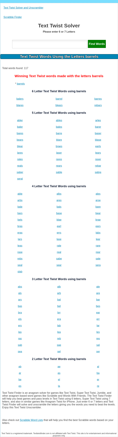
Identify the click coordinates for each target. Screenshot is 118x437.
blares (20, 105)
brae (98, 219)
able (20, 193)
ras (20, 338)
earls (98, 146)
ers (20, 325)
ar (20, 373)
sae (59, 345)
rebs (19, 258)
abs (20, 286)
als (20, 293)
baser (98, 133)
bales (59, 126)
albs (59, 193)
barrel (59, 98)
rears (59, 165)
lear (98, 239)
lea (59, 332)
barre (59, 133)
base (59, 213)
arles (98, 120)
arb (59, 293)
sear (58, 265)
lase (59, 239)
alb (59, 286)
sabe (59, 258)
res (98, 338)
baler (20, 126)
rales (20, 159)
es (20, 386)
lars (20, 239)
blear (20, 146)
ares (58, 200)
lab (59, 325)
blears (59, 105)
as (59, 373)
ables (59, 120)
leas (20, 245)
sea (20, 351)
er (98, 379)
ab (19, 366)
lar (98, 325)
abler (20, 120)
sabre (98, 172)
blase (98, 139)
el (59, 379)
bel (59, 306)
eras (19, 232)
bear (98, 213)
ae (59, 366)
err (98, 319)
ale (98, 286)
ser (98, 351)
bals (59, 206)
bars (19, 213)
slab (20, 271)
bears (20, 139)
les (98, 332)
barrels (21, 83)
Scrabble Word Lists (31, 420)
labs (98, 232)
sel (59, 351)
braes (59, 146)
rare (98, 245)
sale (98, 258)
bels (20, 219)
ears (97, 226)
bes (98, 306)
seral (20, 178)
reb (59, 338)
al (98, 366)
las (20, 332)
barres (98, 98)
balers (20, 98)
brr (59, 312)
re (98, 386)
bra (20, 312)
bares (20, 133)
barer (98, 126)
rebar (98, 165)
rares (59, 159)
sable (59, 172)
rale (59, 245)
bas (20, 306)
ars (20, 299)
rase (19, 252)
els (20, 319)
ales (98, 193)
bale (20, 206)
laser (59, 152)
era (59, 319)
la (59, 386)
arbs (19, 200)
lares (20, 152)
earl (59, 226)
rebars (98, 105)
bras (19, 226)
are (98, 293)
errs (59, 232)
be (19, 379)
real (59, 252)
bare (98, 206)
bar (98, 299)
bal (59, 299)
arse (97, 200)
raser (98, 159)
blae (59, 219)
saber (20, 172)
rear (98, 252)
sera (97, 265)
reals (20, 165)
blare (59, 139)
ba (98, 373)
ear (98, 312)
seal (20, 265)
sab (20, 345)
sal (98, 345)
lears (98, 152)
